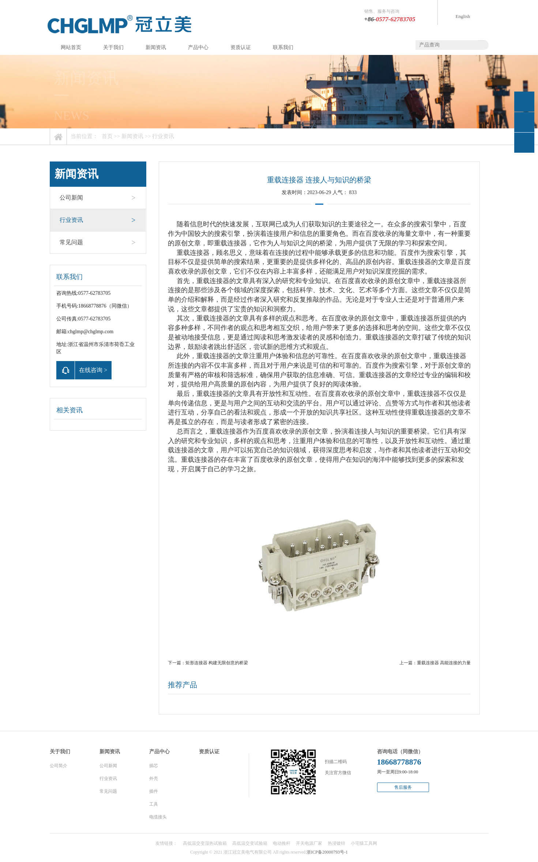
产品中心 (198, 47)
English (463, 16)
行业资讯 (163, 136)
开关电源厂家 (309, 843)
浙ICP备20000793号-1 (327, 852)
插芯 (153, 765)
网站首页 (71, 47)
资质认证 (240, 47)
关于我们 (113, 47)
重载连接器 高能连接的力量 (444, 662)
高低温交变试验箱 (249, 843)
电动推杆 (281, 843)
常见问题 (98, 242)
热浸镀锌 (336, 843)
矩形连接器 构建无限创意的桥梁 (216, 662)
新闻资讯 (156, 47)
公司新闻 (98, 198)
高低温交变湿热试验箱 (205, 843)
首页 (107, 136)
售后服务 (403, 787)
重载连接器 (230, 243)
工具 (153, 804)
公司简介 (58, 765)
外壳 (153, 778)
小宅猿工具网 (364, 843)
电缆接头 (158, 817)
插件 (153, 791)
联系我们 (283, 47)
